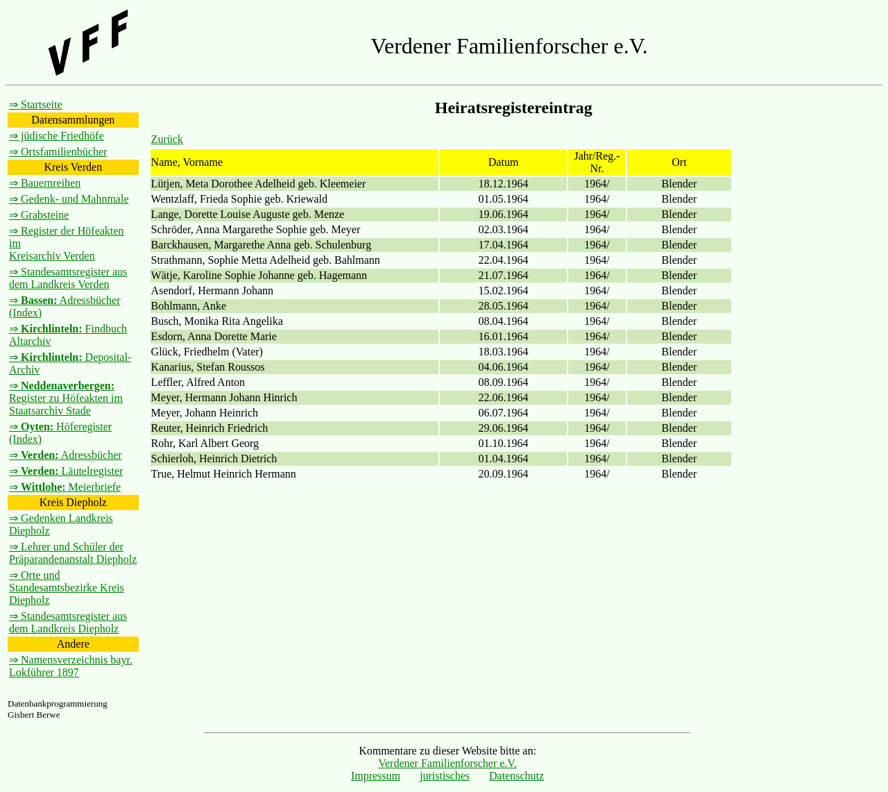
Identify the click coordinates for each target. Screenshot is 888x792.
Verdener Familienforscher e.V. (447, 763)
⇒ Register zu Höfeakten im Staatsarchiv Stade (66, 398)
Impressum (375, 776)
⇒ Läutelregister (66, 471)
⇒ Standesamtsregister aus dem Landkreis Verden (68, 278)
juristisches (445, 776)
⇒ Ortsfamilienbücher (58, 152)
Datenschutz (516, 776)
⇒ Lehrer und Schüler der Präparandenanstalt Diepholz (73, 553)
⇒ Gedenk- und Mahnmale (69, 199)
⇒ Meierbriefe (65, 487)
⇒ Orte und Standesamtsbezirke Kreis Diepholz (66, 587)
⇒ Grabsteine (39, 215)
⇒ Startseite (35, 104)
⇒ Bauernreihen (44, 183)
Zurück (167, 139)
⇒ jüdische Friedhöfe (56, 136)
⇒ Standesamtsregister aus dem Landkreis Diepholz (68, 622)
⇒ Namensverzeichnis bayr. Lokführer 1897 (71, 666)
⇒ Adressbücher (65, 455)
